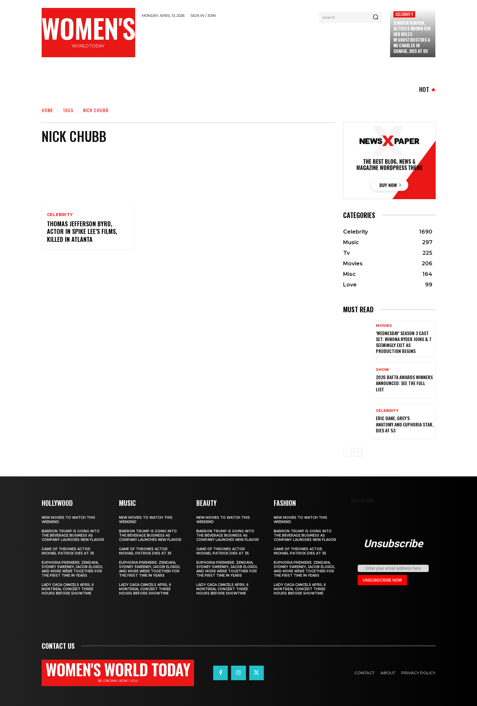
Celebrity (404, 14)
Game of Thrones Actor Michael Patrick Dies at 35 (68, 551)
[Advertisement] (262, 40)
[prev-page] (347, 452)
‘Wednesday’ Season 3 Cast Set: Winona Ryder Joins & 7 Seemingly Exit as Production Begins (403, 342)
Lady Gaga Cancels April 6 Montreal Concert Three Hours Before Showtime (68, 589)
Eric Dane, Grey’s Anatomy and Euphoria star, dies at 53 (404, 424)
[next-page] (358, 452)
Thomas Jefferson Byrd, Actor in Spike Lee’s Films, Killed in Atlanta (82, 231)
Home (47, 110)
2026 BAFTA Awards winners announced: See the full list (404, 383)
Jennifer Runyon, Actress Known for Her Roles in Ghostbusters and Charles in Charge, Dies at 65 (412, 37)
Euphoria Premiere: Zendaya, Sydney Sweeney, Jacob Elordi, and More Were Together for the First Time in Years (72, 569)
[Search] (375, 17)
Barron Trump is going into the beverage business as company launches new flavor (73, 535)
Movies (384, 326)
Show (382, 370)
